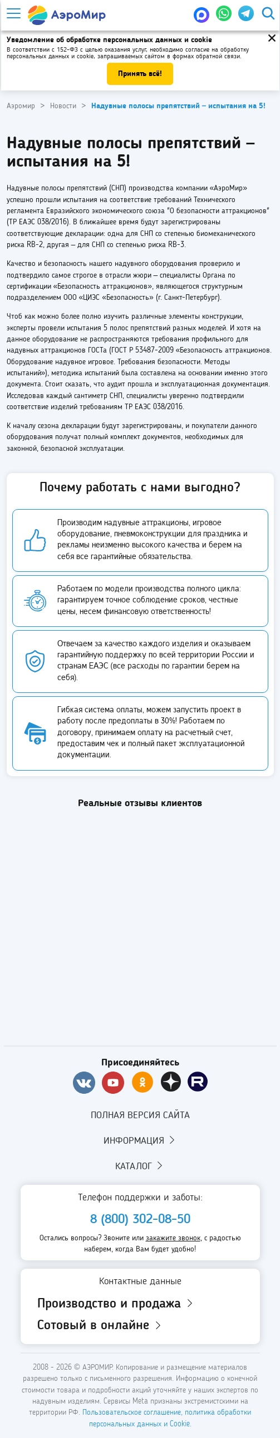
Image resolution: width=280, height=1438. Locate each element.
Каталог (140, 1165)
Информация (140, 1140)
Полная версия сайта (140, 1115)
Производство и (116, 1304)
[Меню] (12, 13)
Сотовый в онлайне (100, 1326)
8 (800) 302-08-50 (140, 1219)
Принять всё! (139, 74)
